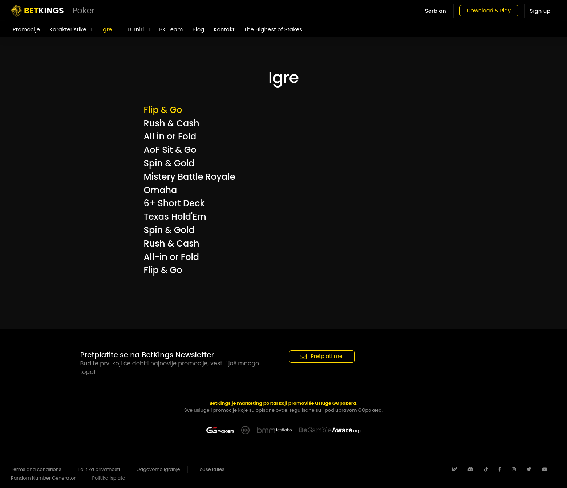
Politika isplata (109, 478)
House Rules (210, 469)
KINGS (53, 11)
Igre (109, 29)
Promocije (26, 29)
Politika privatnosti (99, 469)
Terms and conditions (36, 469)
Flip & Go (163, 110)
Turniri (138, 29)
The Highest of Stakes (273, 29)
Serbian (431, 11)
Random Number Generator (43, 478)
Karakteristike (70, 29)
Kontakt (224, 29)
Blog (198, 29)
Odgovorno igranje (158, 469)
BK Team (171, 29)
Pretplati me (321, 356)
